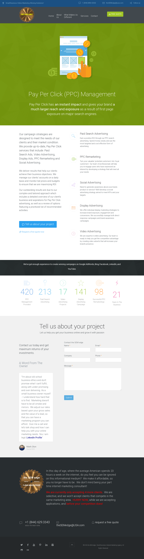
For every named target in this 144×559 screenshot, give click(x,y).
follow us (136, 3)
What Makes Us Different (71, 16)
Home (51, 16)
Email (98, 345)
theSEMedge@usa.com (114, 3)
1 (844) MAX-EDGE (89, 3)
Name (67, 345)
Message (68, 366)
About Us (59, 16)
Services (84, 16)
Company (68, 356)
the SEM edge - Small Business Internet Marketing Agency (105, 545)
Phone (98, 356)
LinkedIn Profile (34, 437)
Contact (94, 16)
